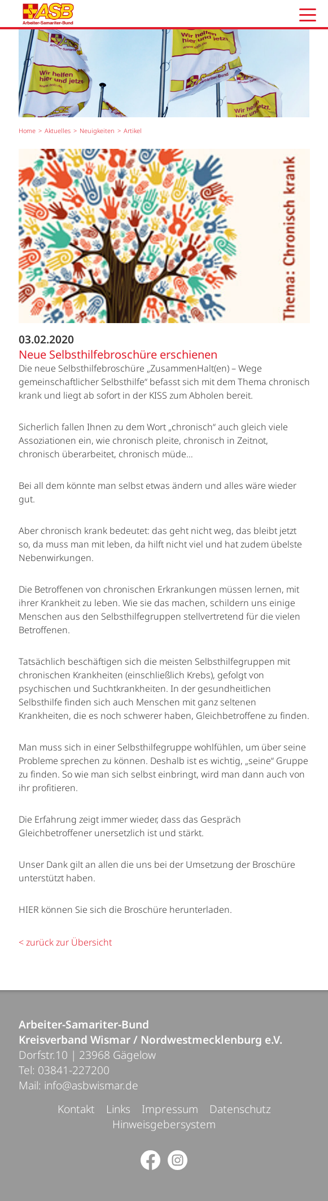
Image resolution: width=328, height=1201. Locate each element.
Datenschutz (240, 1108)
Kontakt (76, 1108)
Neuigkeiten (97, 130)
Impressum (170, 1108)
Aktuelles (58, 130)
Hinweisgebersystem (164, 1124)
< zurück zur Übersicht (65, 942)
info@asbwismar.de (91, 1085)
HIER (29, 909)
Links (118, 1108)
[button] (307, 15)
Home (27, 130)
